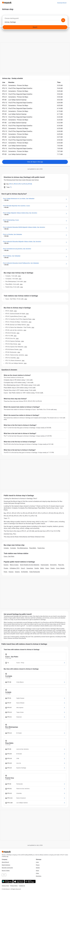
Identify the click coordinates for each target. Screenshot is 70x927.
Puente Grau (41, 548)
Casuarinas (29, 568)
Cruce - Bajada (60, 568)
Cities (37, 873)
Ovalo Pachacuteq (34, 571)
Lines (37, 862)
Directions (38, 876)
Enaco (47, 568)
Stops (37, 870)
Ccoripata (13, 548)
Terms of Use (5, 885)
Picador (6, 568)
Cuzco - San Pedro (9, 556)
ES (4, 874)
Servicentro (53, 564)
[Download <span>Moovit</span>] (62, 3)
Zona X (23, 568)
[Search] (35, 27)
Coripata (6, 548)
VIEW (19, 276)
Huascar (11, 571)
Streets (38, 867)
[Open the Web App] (30, 881)
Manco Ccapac (14, 564)
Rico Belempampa (22, 548)
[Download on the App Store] (18, 881)
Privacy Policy (14, 885)
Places (37, 865)
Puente (52, 568)
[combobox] (35, 18)
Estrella (36, 568)
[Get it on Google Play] (7, 881)
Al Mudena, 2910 (14, 568)
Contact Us (22, 885)
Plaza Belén (32, 548)
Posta (5, 571)
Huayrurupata (45, 564)
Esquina (6, 564)
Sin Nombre (24, 571)
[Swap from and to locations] (63, 20)
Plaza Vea (61, 564)
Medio (42, 568)
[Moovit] (6, 3)
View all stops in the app (35, 162)
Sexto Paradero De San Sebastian (29, 564)
